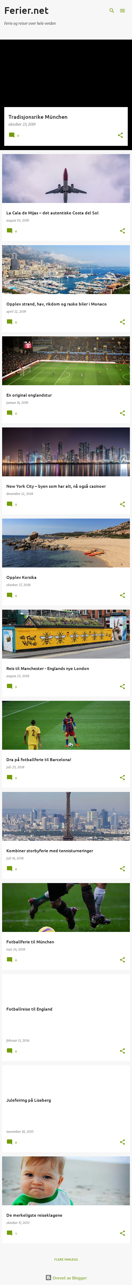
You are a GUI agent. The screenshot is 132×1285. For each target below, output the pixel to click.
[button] (120, 135)
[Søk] (112, 10)
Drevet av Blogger (66, 1277)
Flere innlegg (66, 1259)
